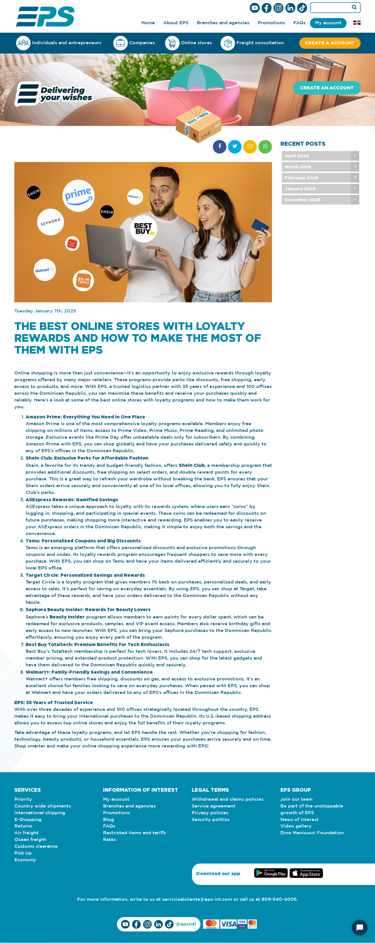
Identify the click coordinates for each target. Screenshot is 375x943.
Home (148, 23)
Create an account (327, 87)
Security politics (210, 820)
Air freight (26, 833)
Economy (25, 860)
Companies (134, 43)
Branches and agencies (223, 23)
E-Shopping (28, 820)
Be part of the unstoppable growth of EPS (311, 809)
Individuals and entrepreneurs (58, 43)
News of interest (299, 820)
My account (328, 23)
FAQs (299, 23)
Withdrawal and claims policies (228, 799)
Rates (109, 840)
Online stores (188, 43)
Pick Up (23, 853)
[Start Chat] (359, 927)
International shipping (39, 813)
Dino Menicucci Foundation (312, 833)
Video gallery (296, 826)
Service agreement (213, 806)
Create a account (330, 43)
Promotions (271, 23)
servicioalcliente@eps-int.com (197, 900)
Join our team (296, 799)
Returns (23, 826)
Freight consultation (252, 43)
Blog (108, 820)
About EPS (175, 23)
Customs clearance (36, 847)
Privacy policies (210, 813)
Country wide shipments (42, 806)
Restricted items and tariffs (134, 833)
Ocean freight (30, 840)
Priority (23, 799)
